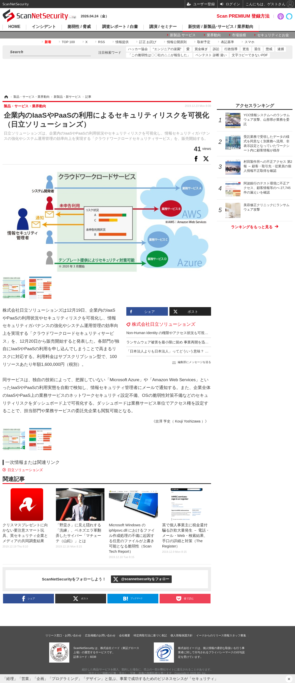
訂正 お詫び (148, 42)
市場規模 (239, 35)
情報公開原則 (177, 42)
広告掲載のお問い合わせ (100, 635)
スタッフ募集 (237, 635)
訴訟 (216, 49)
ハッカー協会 (138, 49)
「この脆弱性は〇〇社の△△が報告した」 (159, 55)
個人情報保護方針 (181, 635)
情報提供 (122, 42)
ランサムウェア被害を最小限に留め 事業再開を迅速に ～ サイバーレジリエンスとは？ (194, 342)
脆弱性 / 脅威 (79, 27)
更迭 (246, 49)
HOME (14, 27)
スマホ (249, 42)
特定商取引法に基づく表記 (150, 635)
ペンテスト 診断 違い (211, 55)
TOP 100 (68, 42)
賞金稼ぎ (201, 49)
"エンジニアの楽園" (167, 49)
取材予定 (203, 42)
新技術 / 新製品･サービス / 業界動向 (220, 27)
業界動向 (214, 35)
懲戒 (269, 49)
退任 (257, 49)
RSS (101, 42)
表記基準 (227, 42)
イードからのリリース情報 (212, 635)
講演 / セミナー (163, 27)
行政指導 (231, 49)
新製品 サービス (183, 35)
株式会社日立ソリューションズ (163, 324)
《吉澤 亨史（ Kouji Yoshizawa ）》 (180, 421)
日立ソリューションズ (25, 470)
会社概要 (124, 635)
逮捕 (280, 49)
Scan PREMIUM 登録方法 (243, 16)
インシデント (44, 27)
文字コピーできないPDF (250, 55)
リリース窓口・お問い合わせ (63, 635)
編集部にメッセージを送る (194, 362)
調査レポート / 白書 (120, 27)
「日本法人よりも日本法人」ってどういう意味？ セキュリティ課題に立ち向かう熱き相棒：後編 (202, 351)
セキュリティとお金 (273, 35)
